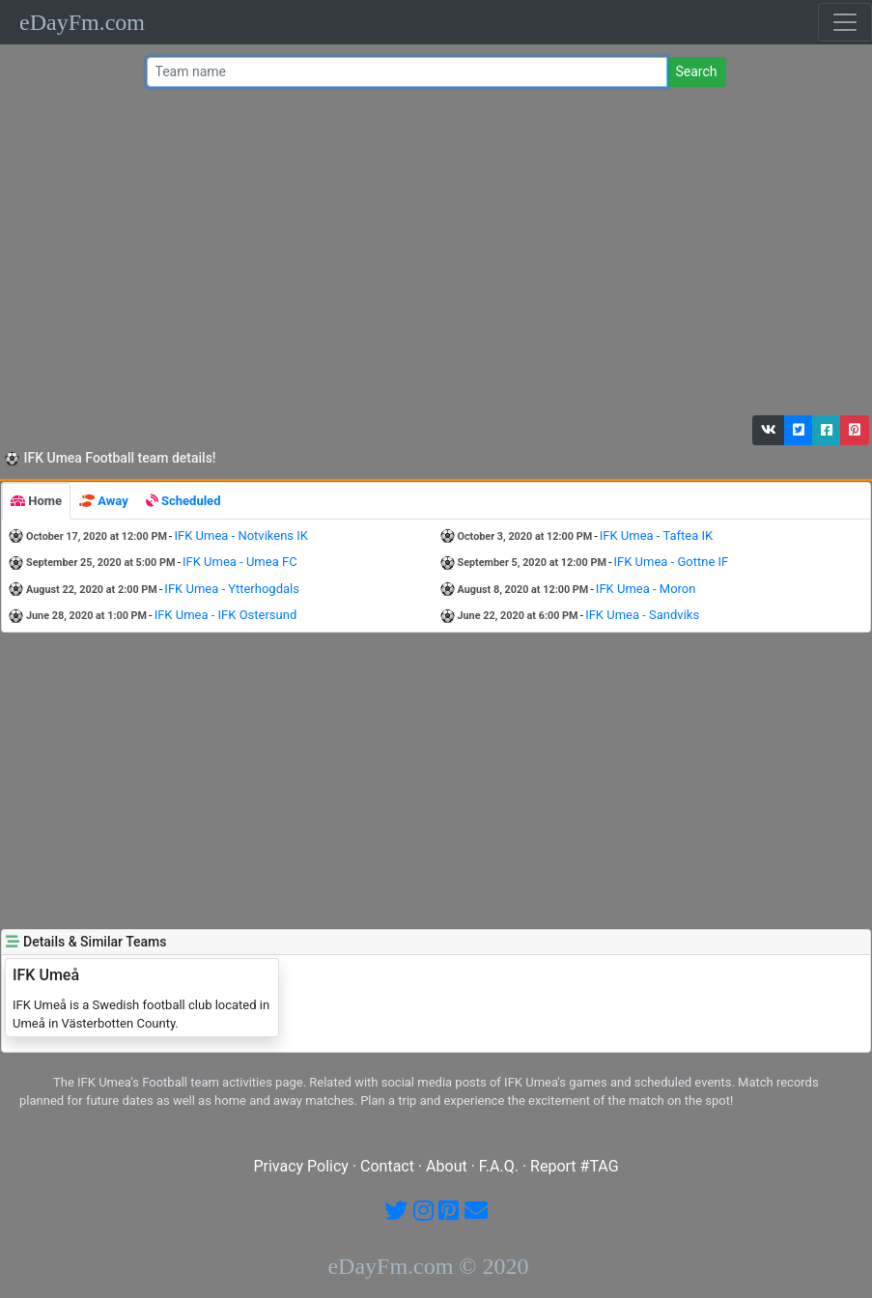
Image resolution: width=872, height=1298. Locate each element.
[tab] (36, 501)
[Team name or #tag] (407, 72)
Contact (387, 1166)
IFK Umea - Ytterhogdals (231, 588)
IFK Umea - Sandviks (642, 614)
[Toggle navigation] (845, 22)
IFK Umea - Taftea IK (656, 535)
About (446, 1166)
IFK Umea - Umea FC (240, 561)
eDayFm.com (82, 22)
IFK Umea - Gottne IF (671, 561)
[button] (768, 430)
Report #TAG (574, 1166)
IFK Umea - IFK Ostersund (226, 614)
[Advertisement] (431, 256)
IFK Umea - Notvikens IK (241, 535)
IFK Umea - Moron (646, 588)
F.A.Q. (499, 1166)
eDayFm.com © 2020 (427, 1266)
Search (696, 71)
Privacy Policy (301, 1166)
